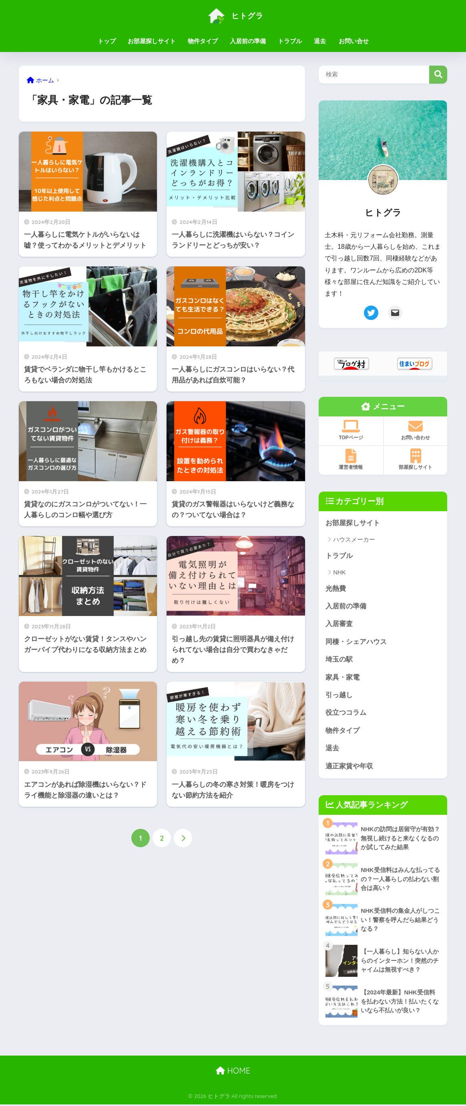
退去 (320, 41)
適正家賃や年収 (349, 767)
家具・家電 (342, 678)
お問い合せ (354, 41)
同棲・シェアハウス (356, 642)
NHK (339, 572)
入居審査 (339, 624)
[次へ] (183, 838)
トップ (107, 41)
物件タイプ (203, 41)
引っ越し (339, 696)
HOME (233, 1072)
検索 (438, 75)
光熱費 (335, 588)
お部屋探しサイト (152, 41)
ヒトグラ (233, 15)
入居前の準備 (248, 41)
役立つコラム (345, 714)
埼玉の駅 (339, 660)
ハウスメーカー (354, 539)
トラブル (290, 41)
